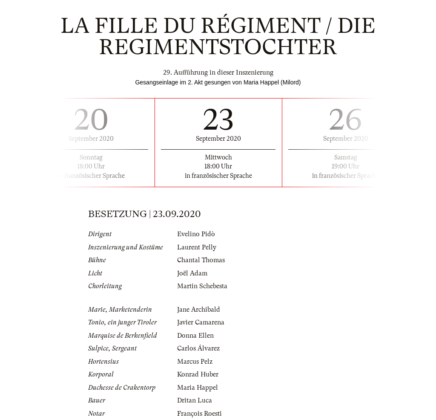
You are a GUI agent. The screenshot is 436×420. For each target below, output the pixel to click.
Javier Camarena (200, 322)
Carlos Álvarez (198, 348)
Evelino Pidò (196, 234)
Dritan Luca (194, 400)
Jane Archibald (198, 309)
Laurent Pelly (196, 247)
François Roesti (199, 413)
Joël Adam (192, 273)
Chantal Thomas (201, 260)
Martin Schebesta (202, 286)
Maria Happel (197, 387)
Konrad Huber (197, 374)
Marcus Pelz (194, 361)
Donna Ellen (195, 335)
